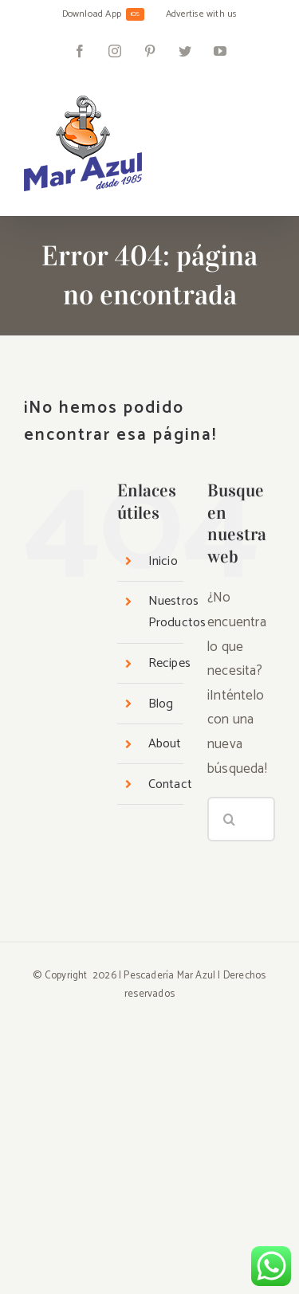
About (165, 744)
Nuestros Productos (177, 611)
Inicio (163, 561)
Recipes (169, 663)
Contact (170, 784)
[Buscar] (229, 819)
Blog (161, 704)
